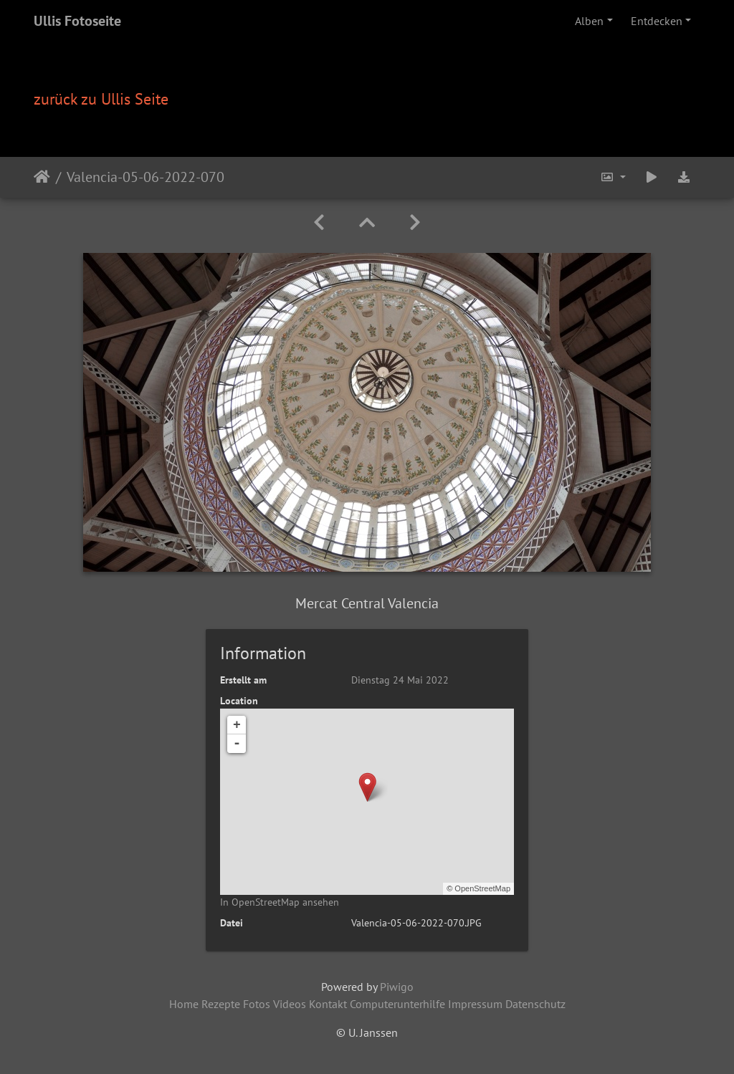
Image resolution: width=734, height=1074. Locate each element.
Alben (589, 21)
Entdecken (656, 21)
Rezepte (220, 1004)
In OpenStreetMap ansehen (279, 902)
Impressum (475, 1004)
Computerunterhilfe (397, 1004)
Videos (289, 1004)
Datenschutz (535, 1004)
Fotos (256, 1004)
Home (184, 1004)
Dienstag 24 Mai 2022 (400, 679)
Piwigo (397, 986)
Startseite (42, 177)
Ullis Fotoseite (77, 20)
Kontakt (328, 1004)
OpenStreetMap (482, 888)
